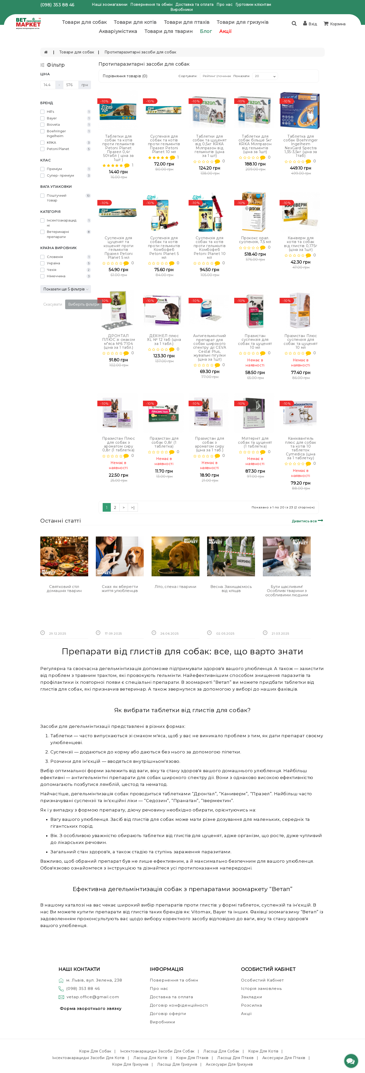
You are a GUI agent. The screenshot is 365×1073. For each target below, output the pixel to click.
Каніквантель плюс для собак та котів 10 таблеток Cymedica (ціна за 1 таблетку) (300, 448)
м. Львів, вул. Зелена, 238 (90, 980)
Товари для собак (84, 22)
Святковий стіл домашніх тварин (64, 588)
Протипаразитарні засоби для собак (140, 52)
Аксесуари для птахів (283, 1058)
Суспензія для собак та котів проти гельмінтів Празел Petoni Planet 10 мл (164, 144)
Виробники (181, 9)
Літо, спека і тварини (175, 586)
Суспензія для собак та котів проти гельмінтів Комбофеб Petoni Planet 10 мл (210, 248)
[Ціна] (48, 85)
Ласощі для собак (221, 1051)
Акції (225, 31)
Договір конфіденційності (179, 1005)
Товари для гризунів (242, 22)
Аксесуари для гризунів (229, 1064)
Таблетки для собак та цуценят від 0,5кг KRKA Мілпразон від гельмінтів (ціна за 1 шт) (210, 146)
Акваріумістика (118, 31)
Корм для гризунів (130, 1064)
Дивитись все (308, 520)
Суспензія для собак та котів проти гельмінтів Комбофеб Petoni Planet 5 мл (164, 248)
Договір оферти (168, 1013)
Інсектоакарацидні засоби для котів (88, 1058)
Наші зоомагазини (109, 4)
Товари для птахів (187, 22)
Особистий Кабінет (262, 980)
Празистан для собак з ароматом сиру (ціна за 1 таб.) (209, 444)
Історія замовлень (261, 988)
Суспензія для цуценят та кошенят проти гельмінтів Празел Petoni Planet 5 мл (119, 248)
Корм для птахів (192, 1058)
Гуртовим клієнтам (253, 4)
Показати (241, 76)
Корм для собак (95, 1051)
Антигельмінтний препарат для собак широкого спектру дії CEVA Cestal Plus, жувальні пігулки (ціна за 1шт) (209, 347)
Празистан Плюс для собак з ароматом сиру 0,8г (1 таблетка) (118, 444)
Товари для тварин (168, 31)
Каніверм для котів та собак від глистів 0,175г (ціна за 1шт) (300, 244)
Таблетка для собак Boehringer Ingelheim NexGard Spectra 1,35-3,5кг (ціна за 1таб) (300, 146)
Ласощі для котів (150, 1058)
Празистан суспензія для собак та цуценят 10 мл (255, 342)
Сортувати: (187, 76)
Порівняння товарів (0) (125, 76)
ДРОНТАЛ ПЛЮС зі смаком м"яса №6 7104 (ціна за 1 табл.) (118, 342)
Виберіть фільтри (83, 304)
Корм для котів (263, 1051)
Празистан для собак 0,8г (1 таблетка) (164, 442)
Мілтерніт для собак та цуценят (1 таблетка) (255, 442)
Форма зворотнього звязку (90, 1008)
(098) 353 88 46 (57, 5)
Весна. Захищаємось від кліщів (231, 588)
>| (133, 507)
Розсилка (251, 1005)
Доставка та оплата (194, 4)
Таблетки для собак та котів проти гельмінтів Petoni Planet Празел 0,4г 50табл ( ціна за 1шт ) (118, 148)
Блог (206, 31)
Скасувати (52, 304)
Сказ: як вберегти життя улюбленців (120, 588)
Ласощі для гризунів (177, 1064)
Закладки (251, 996)
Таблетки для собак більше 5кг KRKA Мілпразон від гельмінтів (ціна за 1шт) (255, 144)
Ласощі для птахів (235, 1058)
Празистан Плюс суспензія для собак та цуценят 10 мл (301, 342)
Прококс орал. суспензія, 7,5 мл (255, 240)
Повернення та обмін (151, 4)
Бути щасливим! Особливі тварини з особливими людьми (286, 590)
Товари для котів (135, 22)
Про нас (224, 4)
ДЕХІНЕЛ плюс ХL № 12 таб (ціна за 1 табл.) (164, 340)
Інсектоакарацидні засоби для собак (157, 1051)
